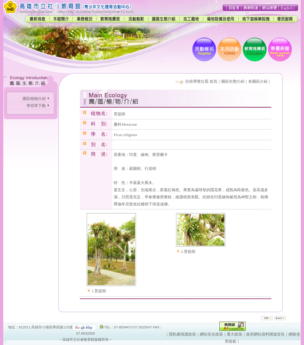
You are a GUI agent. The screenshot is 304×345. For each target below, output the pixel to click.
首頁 (213, 81)
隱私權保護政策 (182, 334)
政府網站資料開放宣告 (265, 334)
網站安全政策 (211, 334)
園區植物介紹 (34, 98)
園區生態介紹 (232, 81)
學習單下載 (36, 105)
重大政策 (234, 334)
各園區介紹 (257, 81)
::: (5, 19)
